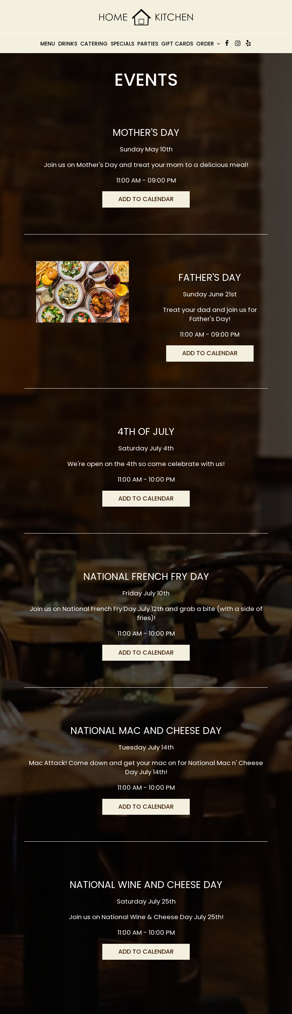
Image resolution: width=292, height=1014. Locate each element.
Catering (94, 43)
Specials (122, 43)
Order (208, 43)
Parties (147, 43)
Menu (47, 43)
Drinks (67, 43)
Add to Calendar (146, 199)
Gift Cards (177, 43)
